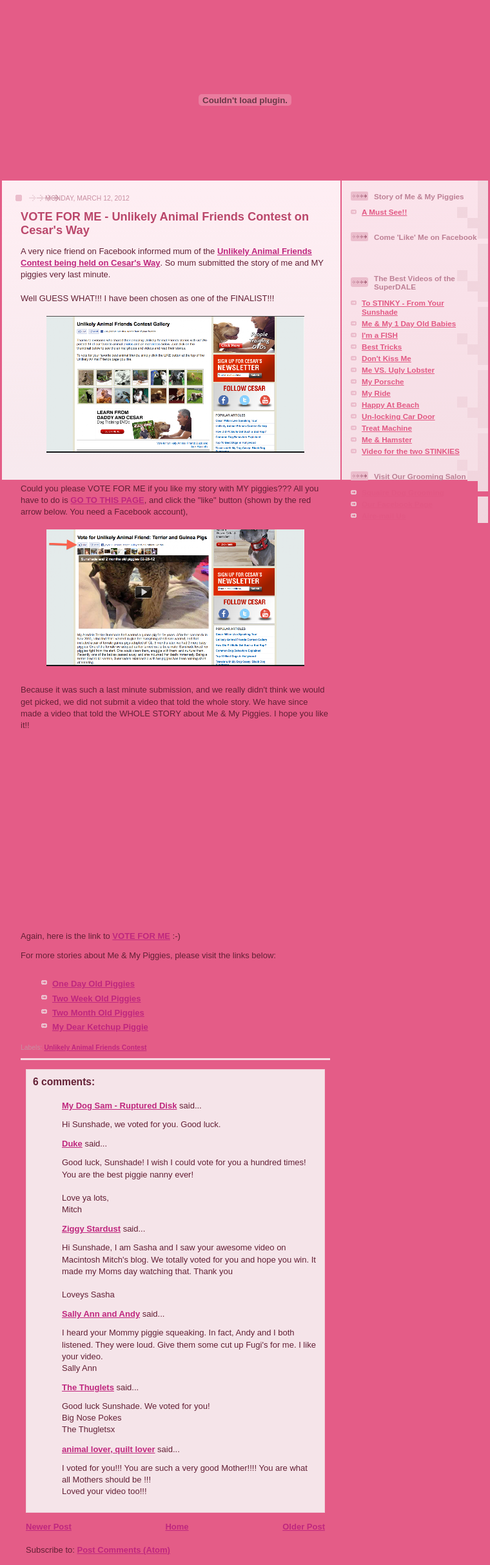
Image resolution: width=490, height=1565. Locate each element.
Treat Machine (387, 428)
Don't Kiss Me (386, 358)
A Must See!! (384, 212)
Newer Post (49, 1526)
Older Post (303, 1526)
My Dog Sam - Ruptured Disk (119, 1105)
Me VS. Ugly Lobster (398, 370)
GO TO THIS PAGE (107, 500)
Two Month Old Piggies (98, 1013)
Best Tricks (382, 346)
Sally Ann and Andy (101, 1314)
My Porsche (383, 381)
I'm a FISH (380, 335)
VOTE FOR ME (141, 936)
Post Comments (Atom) (123, 1550)
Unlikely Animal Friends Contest (95, 1047)
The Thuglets (88, 1387)
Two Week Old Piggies (96, 998)
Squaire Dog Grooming (403, 492)
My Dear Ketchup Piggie (100, 1027)
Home (176, 1526)
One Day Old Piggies (93, 984)
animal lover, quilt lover (108, 1449)
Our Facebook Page (397, 504)
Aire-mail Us (384, 515)
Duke (72, 1143)
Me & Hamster (387, 439)
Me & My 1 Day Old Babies (409, 323)
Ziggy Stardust (91, 1229)
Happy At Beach (390, 404)
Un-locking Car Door (398, 416)
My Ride (376, 393)
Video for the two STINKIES (411, 451)
